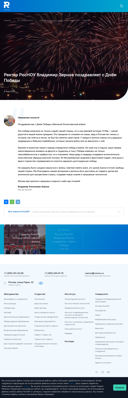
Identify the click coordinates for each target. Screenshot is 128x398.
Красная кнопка (41, 303)
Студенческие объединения (46, 317)
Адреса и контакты (103, 362)
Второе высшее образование (16, 330)
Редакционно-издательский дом (109, 324)
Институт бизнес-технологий (77, 303)
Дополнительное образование (16, 317)
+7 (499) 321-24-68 (13, 273)
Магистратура (10, 303)
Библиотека (39, 330)
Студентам (39, 294)
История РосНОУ (102, 306)
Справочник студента (43, 339)
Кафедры (68, 333)
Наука (97, 315)
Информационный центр (105, 319)
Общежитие (100, 337)
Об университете (25, 20)
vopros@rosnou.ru (94, 273)
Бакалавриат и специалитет (16, 299)
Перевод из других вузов (14, 335)
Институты (70, 294)
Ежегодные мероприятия (44, 321)
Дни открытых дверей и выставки (18, 344)
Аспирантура (9, 308)
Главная (7, 20)
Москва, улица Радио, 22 (21, 282)
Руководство (100, 310)
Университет (101, 294)
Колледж (7, 312)
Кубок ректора (40, 308)
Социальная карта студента (46, 326)
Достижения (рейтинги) (105, 333)
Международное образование (16, 321)
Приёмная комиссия (12, 339)
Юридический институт (75, 308)
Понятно (119, 387)
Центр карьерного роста (44, 312)
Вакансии (99, 328)
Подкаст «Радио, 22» (43, 335)
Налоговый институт (73, 329)
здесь (71, 383)
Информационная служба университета (58, 20)
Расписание (39, 299)
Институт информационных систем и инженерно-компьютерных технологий (76, 315)
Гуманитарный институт (75, 299)
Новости (86, 20)
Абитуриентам (11, 294)
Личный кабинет (11, 348)
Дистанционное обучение (15, 326)
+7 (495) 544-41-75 (53, 273)
